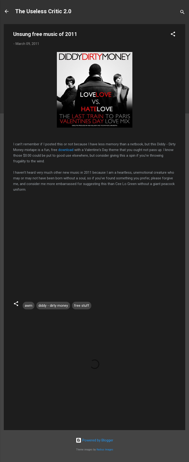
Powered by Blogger (94, 440)
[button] (173, 35)
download (65, 150)
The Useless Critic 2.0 (43, 11)
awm (28, 305)
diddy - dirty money (53, 305)
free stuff (81, 305)
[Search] (182, 13)
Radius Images (105, 449)
